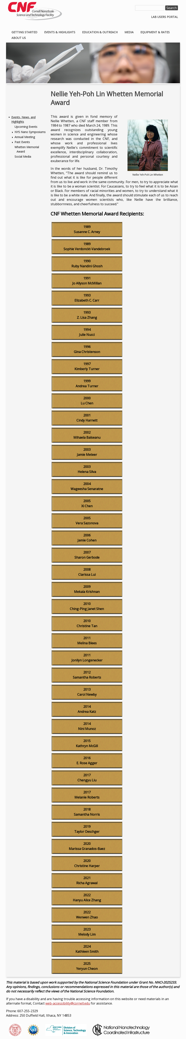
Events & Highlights (59, 32)
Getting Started (24, 32)
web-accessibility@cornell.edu (67, 1003)
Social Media (23, 156)
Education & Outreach (100, 32)
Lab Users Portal (164, 17)
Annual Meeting (25, 137)
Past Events (22, 142)
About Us (18, 38)
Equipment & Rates (155, 32)
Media (129, 32)
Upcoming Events (26, 127)
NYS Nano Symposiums (30, 132)
